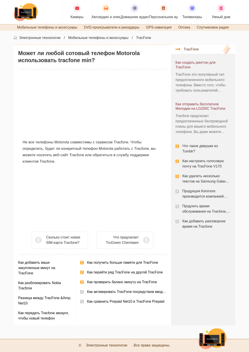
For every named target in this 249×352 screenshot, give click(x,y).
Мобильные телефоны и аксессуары (98, 38)
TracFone (143, 38)
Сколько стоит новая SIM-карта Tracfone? (63, 239)
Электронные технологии (39, 38)
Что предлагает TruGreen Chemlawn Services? (122, 240)
